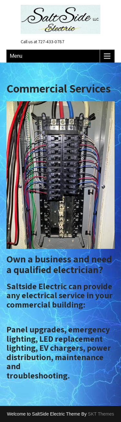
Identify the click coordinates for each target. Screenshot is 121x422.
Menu (16, 56)
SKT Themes (101, 414)
